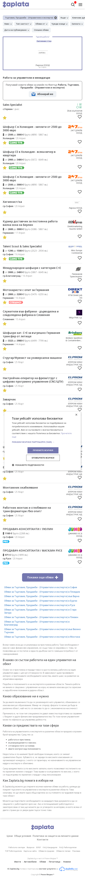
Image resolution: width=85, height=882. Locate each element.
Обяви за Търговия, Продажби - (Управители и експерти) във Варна (41, 596)
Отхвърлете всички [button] (43, 457)
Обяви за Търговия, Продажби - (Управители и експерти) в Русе (39, 605)
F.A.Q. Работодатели (67, 847)
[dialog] (42, 441)
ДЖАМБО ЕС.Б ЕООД (75, 534)
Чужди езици (58, 23)
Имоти (17, 861)
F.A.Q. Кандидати (50, 847)
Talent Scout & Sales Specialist (22, 246)
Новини (67, 861)
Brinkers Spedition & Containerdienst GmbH (74, 340)
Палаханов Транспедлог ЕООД (76, 276)
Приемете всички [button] (43, 450)
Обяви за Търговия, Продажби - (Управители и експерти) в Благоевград (37, 623)
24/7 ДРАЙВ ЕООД (76, 131)
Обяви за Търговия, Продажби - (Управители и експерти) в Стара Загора (40, 611)
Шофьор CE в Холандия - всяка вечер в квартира (29, 153)
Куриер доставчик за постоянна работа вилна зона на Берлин (30, 223)
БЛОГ (38, 847)
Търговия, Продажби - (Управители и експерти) (29, 17)
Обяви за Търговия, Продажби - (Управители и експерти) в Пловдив (42, 591)
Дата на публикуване (15, 30)
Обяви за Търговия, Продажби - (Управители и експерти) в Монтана (42, 636)
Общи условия (22, 835)
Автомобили (30, 861)
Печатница (54, 861)
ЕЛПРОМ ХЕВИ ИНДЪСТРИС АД (74, 363)
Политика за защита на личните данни (55, 835)
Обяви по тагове (63, 851)
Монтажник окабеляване (20, 487)
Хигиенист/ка (12, 202)
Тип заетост (22, 23)
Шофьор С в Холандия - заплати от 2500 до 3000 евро (32, 128)
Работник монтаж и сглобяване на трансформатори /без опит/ (27, 509)
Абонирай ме (45, 94)
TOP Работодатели (13, 851)
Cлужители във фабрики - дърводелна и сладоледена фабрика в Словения (31, 313)
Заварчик (9, 399)
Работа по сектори (17, 847)
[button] (42, 442)
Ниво (6, 23)
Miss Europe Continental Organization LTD (74, 253)
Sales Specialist (12, 105)
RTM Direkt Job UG (75, 296)
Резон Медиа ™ (47, 874)
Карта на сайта (30, 851)
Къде (63, 17)
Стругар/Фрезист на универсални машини (32, 358)
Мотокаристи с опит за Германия (26, 290)
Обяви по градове (46, 851)
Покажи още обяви (42, 577)
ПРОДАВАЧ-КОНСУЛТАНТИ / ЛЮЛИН (28, 529)
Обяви (42, 861)
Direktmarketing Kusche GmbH (74, 227)
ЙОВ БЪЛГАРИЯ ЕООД (74, 112)
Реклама (76, 851)
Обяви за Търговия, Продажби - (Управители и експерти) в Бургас (40, 600)
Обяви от (40, 23)
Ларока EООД (75, 208)
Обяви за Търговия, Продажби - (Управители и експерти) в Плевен (41, 617)
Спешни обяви (41, 30)
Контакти (42, 839)
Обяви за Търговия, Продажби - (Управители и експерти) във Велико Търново (42, 631)
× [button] (76, 415)
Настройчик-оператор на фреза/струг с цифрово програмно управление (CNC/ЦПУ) (33, 379)
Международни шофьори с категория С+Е (32, 268)
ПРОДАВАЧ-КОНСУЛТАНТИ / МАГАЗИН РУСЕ (32, 550)
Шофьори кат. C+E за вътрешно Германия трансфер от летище (31, 334)
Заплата (76, 23)
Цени (10, 835)
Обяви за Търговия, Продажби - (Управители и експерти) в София (40, 587)
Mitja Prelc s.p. (75, 317)
